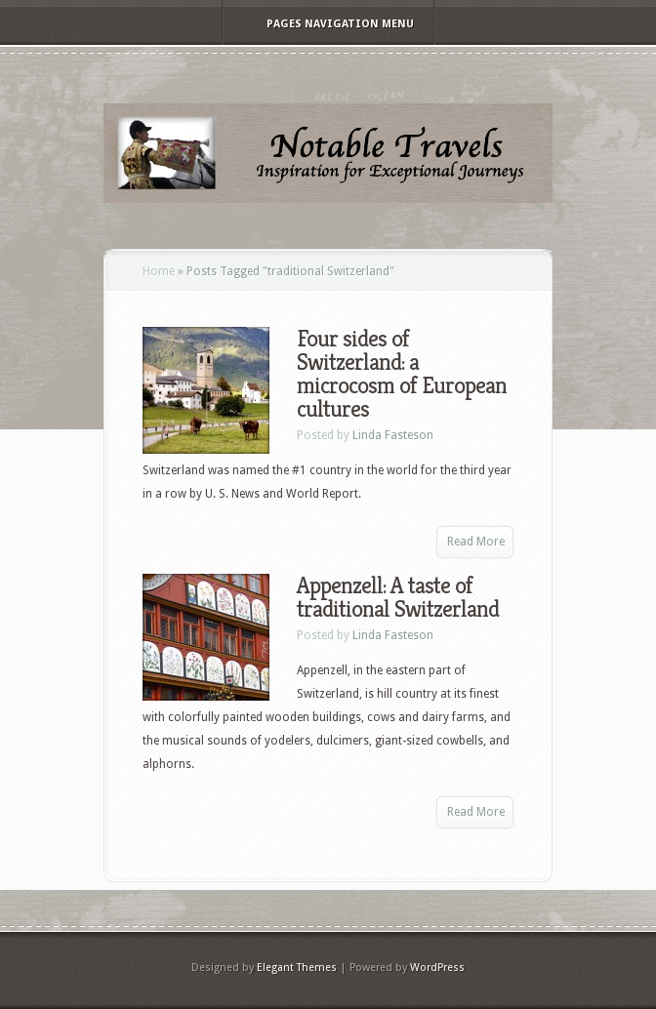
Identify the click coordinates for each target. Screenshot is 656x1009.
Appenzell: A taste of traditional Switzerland (398, 597)
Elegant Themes (297, 967)
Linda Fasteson (392, 435)
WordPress (437, 967)
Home (159, 271)
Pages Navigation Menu (327, 24)
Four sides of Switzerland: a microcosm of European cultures (402, 374)
